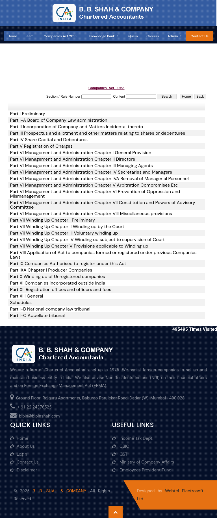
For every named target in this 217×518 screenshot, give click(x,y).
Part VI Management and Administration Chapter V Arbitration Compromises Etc (94, 185)
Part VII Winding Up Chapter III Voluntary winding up (64, 233)
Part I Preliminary (27, 114)
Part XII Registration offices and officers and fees (60, 289)
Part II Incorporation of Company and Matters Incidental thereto (76, 126)
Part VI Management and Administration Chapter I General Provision (80, 152)
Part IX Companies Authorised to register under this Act (68, 263)
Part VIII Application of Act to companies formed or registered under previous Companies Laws (103, 254)
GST (119, 454)
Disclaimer (23, 470)
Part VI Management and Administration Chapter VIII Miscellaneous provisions (91, 213)
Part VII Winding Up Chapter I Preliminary (52, 220)
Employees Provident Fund (142, 470)
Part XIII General (26, 296)
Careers (152, 36)
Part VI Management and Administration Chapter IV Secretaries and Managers (91, 172)
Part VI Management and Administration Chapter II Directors (72, 159)
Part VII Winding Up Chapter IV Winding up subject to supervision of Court (87, 239)
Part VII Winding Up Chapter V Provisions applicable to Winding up (79, 246)
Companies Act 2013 (60, 36)
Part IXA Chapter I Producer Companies (51, 270)
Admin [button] (173, 36)
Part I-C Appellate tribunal (37, 315)
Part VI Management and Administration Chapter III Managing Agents (81, 165)
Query (133, 36)
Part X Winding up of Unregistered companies (57, 276)
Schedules (21, 302)
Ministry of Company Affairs (143, 462)
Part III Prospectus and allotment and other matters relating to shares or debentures (97, 133)
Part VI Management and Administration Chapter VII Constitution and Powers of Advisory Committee (102, 204)
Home (12, 36)
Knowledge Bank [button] (102, 36)
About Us (22, 446)
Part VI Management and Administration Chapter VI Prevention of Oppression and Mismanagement (95, 193)
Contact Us (200, 36)
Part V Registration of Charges (41, 146)
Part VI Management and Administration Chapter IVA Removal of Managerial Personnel (99, 178)
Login (18, 454)
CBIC (120, 446)
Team (29, 36)
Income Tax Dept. (132, 438)
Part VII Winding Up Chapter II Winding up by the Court (67, 226)
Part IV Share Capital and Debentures (49, 139)
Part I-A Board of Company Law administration (58, 120)
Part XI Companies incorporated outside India (57, 283)
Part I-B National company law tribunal (50, 309)
